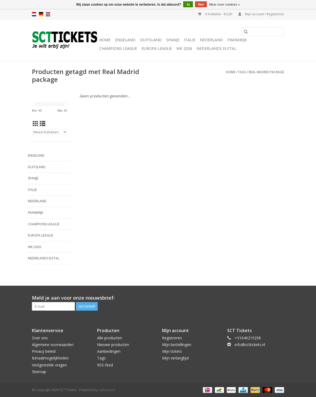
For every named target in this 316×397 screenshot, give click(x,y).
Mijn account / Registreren (261, 14)
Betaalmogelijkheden (50, 358)
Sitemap (39, 371)
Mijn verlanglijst (175, 358)
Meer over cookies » (224, 4)
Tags (242, 72)
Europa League (157, 48)
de (41, 14)
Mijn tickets (172, 351)
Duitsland (151, 39)
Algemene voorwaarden (53, 344)
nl (34, 14)
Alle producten (109, 337)
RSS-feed (105, 364)
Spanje (172, 39)
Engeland (125, 39)
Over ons (40, 337)
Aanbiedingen (108, 351)
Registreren (172, 337)
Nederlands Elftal (216, 48)
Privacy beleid (44, 351)
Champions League (118, 48)
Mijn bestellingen (176, 344)
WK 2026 (184, 48)
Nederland (211, 39)
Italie (189, 39)
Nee (201, 4)
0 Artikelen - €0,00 (215, 14)
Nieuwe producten (113, 344)
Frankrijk (237, 39)
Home (105, 39)
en (48, 14)
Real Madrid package (266, 72)
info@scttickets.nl (250, 344)
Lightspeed (106, 390)
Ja (188, 4)
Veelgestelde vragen (49, 364)
